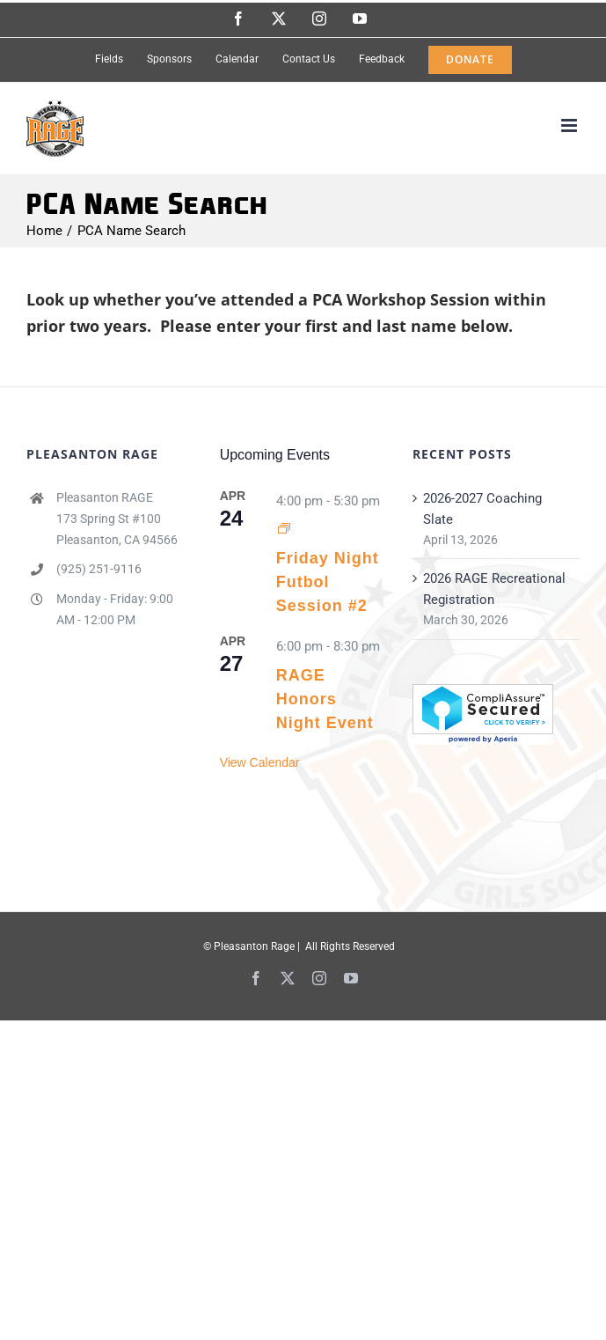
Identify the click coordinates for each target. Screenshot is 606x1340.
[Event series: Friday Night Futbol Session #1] (284, 529)
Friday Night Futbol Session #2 (327, 582)
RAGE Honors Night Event (325, 699)
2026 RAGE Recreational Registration (494, 589)
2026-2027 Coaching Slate (482, 508)
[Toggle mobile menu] (570, 125)
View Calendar (260, 762)
